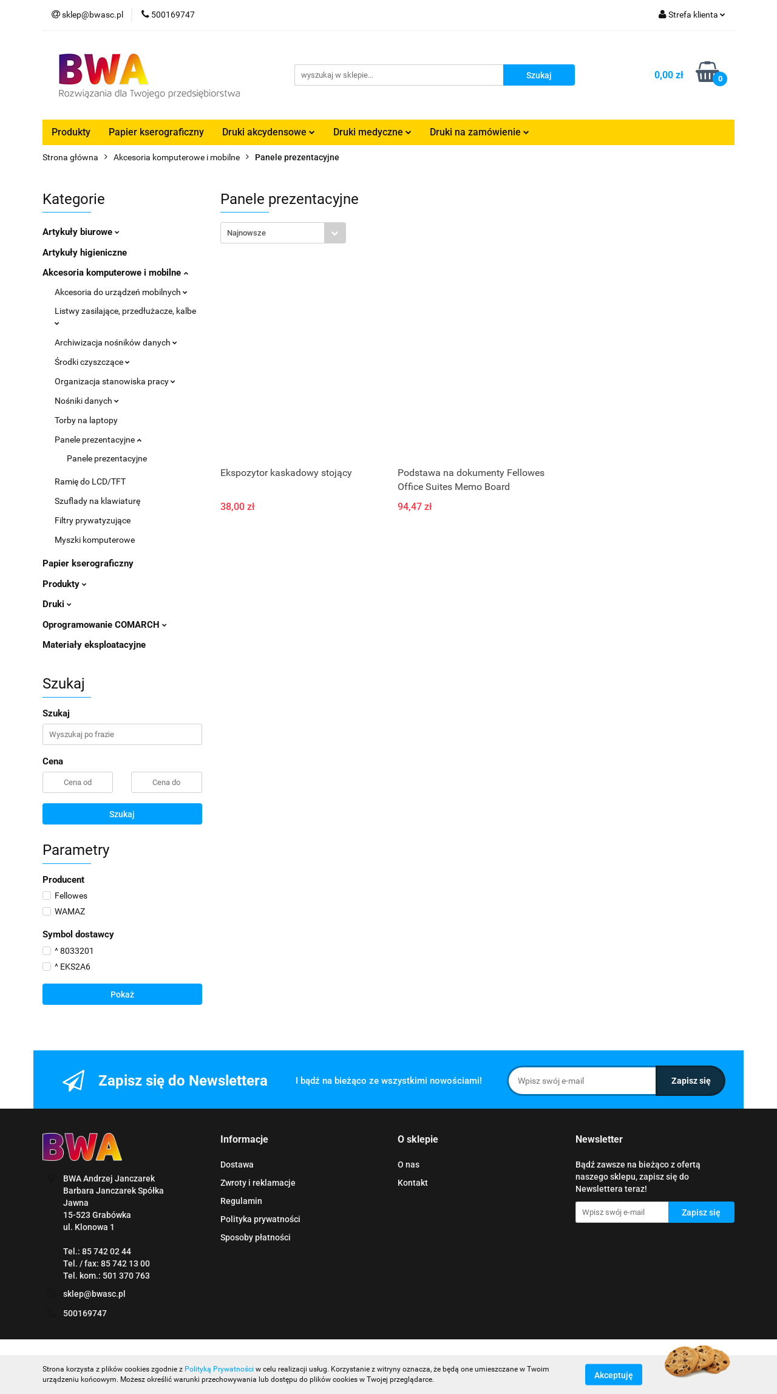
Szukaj (122, 814)
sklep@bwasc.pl (94, 1294)
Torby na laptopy (86, 420)
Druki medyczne (372, 132)
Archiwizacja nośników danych (116, 342)
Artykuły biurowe (81, 231)
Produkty (71, 132)
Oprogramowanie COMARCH (104, 624)
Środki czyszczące (92, 362)
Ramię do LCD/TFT (90, 481)
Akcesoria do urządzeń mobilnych (121, 292)
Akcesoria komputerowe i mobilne (115, 272)
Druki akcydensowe (268, 132)
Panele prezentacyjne (98, 439)
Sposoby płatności (255, 1237)
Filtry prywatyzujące (93, 520)
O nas (408, 1164)
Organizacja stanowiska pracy (115, 381)
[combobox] (283, 232)
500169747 (85, 1313)
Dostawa (237, 1164)
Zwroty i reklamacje (258, 1183)
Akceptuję (613, 1374)
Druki (57, 604)
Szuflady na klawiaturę (97, 501)
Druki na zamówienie (479, 132)
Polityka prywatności (260, 1219)
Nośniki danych (87, 401)
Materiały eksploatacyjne (94, 644)
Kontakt (413, 1183)
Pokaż (122, 994)
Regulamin (241, 1201)
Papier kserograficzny (156, 132)
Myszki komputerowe (95, 540)
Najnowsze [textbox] (246, 232)
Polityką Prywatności (219, 1369)
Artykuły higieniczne (84, 252)
